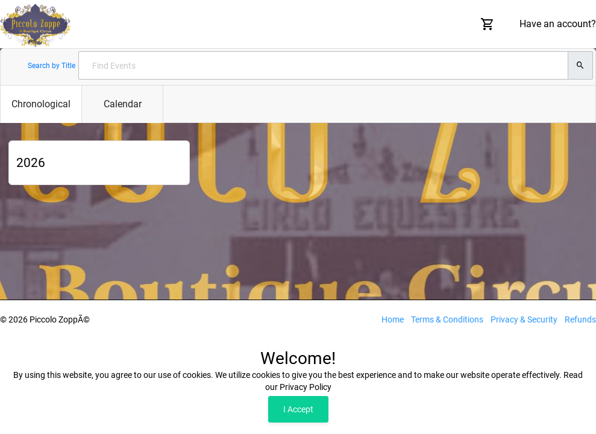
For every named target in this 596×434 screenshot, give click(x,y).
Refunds (580, 319)
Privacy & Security (524, 319)
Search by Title (51, 65)
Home (392, 319)
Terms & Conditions (447, 319)
